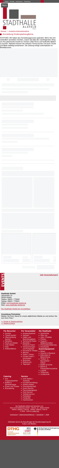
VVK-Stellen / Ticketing (28, 380)
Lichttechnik (45, 374)
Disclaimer (40, 414)
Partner (43, 339)
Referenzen (27, 362)
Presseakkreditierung (48, 345)
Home (6, 1)
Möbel (42, 351)
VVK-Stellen (9, 345)
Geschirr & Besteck (47, 353)
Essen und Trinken (12, 386)
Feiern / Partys (28, 354)
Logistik (43, 370)
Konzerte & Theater (30, 351)
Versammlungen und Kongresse (29, 348)
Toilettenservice (29, 394)
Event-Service (28, 388)
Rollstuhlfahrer (10, 349)
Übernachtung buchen (10, 338)
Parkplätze (27, 396)
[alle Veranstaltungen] (49, 275)
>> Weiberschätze (8, 323)
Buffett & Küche (46, 365)
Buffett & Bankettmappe (10, 383)
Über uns (43, 335)
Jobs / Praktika (46, 337)
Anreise (8, 333)
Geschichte (44, 333)
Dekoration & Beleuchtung (45, 356)
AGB (47, 414)
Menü (4, 5)
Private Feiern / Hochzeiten (28, 357)
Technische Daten (29, 341)
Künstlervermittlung (30, 383)
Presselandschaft (29, 386)
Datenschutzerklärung (26, 414)
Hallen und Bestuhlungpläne (29, 338)
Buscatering (9, 388)
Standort (26, 335)
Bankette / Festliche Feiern (29, 344)
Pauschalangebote (30, 390)
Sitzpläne (8, 341)
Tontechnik (44, 372)
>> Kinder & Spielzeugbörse (11, 321)
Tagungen (26, 364)
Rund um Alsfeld (11, 343)
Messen (26, 352)
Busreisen (26, 360)
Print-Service (28, 392)
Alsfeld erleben (28, 384)
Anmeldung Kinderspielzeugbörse (19, 31)
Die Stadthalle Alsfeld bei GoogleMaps (15, 309)
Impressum (19, 1)
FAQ (7, 347)
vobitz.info (35, 411)
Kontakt (12, 1)
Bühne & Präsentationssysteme (48, 367)
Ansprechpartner (29, 333)
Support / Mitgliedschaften (46, 342)
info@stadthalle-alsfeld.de (16, 303)
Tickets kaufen (10, 335)
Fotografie (27, 398)
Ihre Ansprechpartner (11, 380)
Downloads (44, 347)
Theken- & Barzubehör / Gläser (45, 361)
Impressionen (28, 400)
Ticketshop (27, 1)
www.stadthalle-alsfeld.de (15, 305)
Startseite (3, 31)
